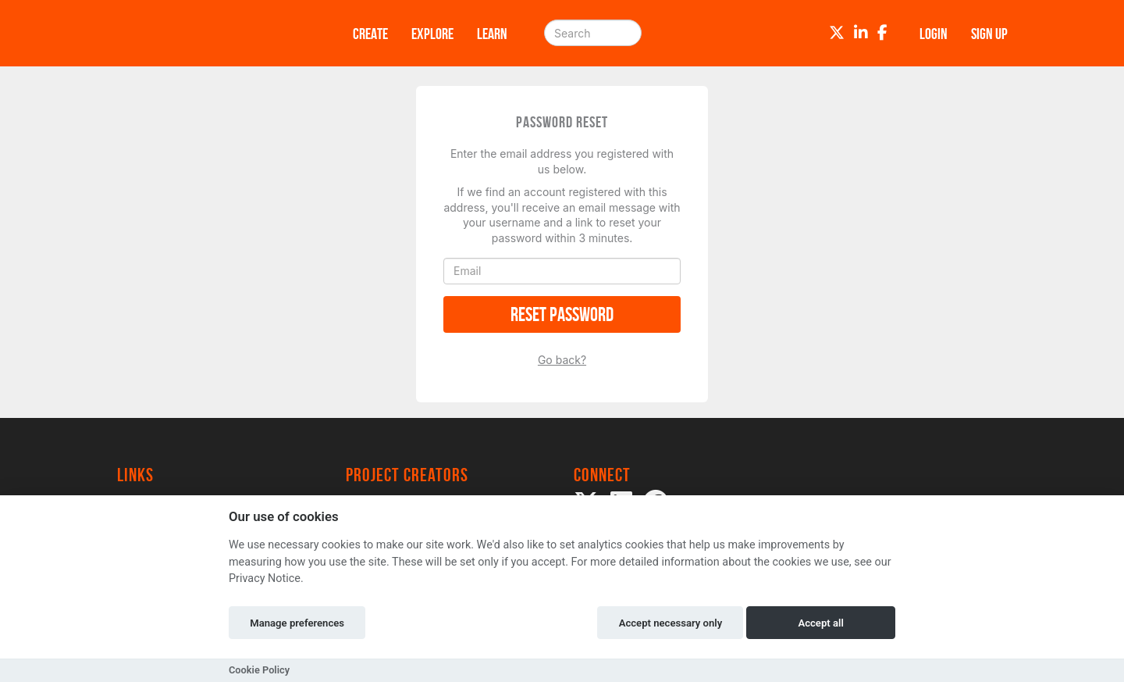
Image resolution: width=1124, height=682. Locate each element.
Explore (432, 33)
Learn (492, 33)
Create (370, 33)
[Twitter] (836, 33)
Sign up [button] (989, 33)
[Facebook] (882, 33)
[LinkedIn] (861, 33)
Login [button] (933, 33)
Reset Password (562, 314)
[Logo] (214, 33)
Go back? (562, 359)
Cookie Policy (259, 670)
